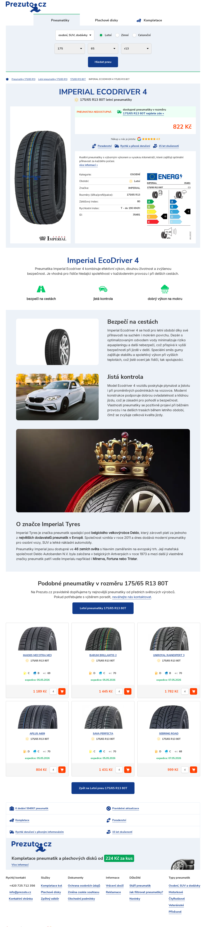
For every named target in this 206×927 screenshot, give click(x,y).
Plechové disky (106, 20)
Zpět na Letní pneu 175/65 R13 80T (103, 788)
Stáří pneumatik (140, 875)
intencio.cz (193, 918)
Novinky (134, 888)
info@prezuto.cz (20, 882)
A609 (37, 733)
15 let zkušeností (169, 146)
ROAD (168, 733)
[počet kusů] (53, 691)
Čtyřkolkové (177, 888)
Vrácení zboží (115, 875)
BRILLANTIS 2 (103, 655)
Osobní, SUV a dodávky (184, 875)
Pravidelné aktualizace (93, 809)
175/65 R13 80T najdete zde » (143, 113)
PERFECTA (103, 733)
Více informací (20, 854)
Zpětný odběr (50, 888)
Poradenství (105, 146)
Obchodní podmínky (81, 888)
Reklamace (113, 882)
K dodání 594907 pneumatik (32, 809)
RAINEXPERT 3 (168, 655)
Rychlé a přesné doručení (135, 146)
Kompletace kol (51, 875)
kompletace (103, 851)
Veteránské (176, 895)
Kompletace (153, 20)
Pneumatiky (60, 20)
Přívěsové (175, 901)
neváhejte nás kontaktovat (132, 597)
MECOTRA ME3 (37, 655)
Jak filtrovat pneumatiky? (146, 882)
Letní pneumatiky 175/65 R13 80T (103, 608)
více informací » (88, 165)
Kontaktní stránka (21, 888)
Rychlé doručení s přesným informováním (104, 821)
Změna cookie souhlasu (83, 882)
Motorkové (176, 882)
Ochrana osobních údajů (84, 875)
